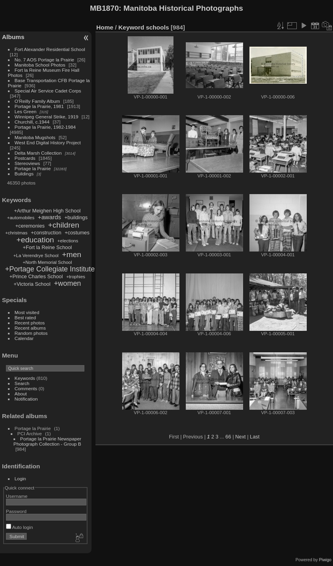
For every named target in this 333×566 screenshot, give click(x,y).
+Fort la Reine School (47, 247)
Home (104, 27)
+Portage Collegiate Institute (50, 269)
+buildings (76, 217)
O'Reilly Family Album (37, 101)
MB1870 (104, 8)
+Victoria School (32, 284)
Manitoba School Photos (40, 64)
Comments (26, 388)
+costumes (77, 233)
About (21, 393)
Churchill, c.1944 (32, 121)
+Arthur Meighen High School (47, 211)
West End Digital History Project (48, 142)
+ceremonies (30, 226)
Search (22, 383)
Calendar (24, 338)
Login (20, 478)
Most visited (27, 312)
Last (254, 437)
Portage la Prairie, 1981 (39, 106)
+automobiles (21, 217)
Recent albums (30, 327)
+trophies (75, 276)
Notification (26, 398)
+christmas (16, 232)
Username (16, 496)
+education (35, 240)
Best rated (25, 317)
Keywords (25, 378)
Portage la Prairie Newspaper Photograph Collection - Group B (47, 441)
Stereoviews (27, 163)
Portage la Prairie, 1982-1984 (45, 127)
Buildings (24, 173)
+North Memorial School (47, 262)
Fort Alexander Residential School (50, 49)
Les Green (26, 111)
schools (157, 27)
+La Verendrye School (36, 255)
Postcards (25, 158)
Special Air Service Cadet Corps (48, 90)
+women (67, 283)
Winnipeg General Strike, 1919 (46, 116)
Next (240, 437)
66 (228, 437)
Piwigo (325, 559)
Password (16, 511)
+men (72, 254)
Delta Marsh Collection (38, 152)
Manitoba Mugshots (35, 137)
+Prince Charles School (36, 276)
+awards (49, 217)
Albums (13, 36)
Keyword (131, 27)
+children (63, 225)
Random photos (31, 333)
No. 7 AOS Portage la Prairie (44, 59)
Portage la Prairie (33, 168)
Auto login (19, 527)
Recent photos (30, 322)
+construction (46, 233)
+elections (67, 240)
